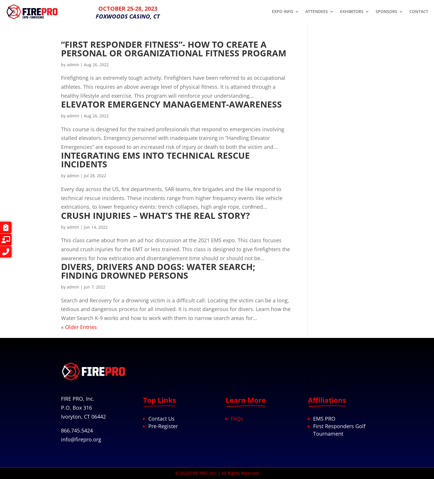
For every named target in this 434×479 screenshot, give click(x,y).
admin (73, 64)
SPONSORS (386, 12)
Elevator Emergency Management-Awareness (171, 104)
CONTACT (418, 12)
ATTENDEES (316, 12)
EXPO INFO (282, 12)
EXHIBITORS (351, 12)
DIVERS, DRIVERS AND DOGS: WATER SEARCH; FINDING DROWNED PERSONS (158, 271)
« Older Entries (79, 326)
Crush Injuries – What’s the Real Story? (155, 215)
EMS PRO (324, 418)
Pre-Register (163, 426)
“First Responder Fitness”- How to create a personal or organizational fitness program (173, 48)
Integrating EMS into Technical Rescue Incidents (155, 159)
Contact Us (161, 418)
